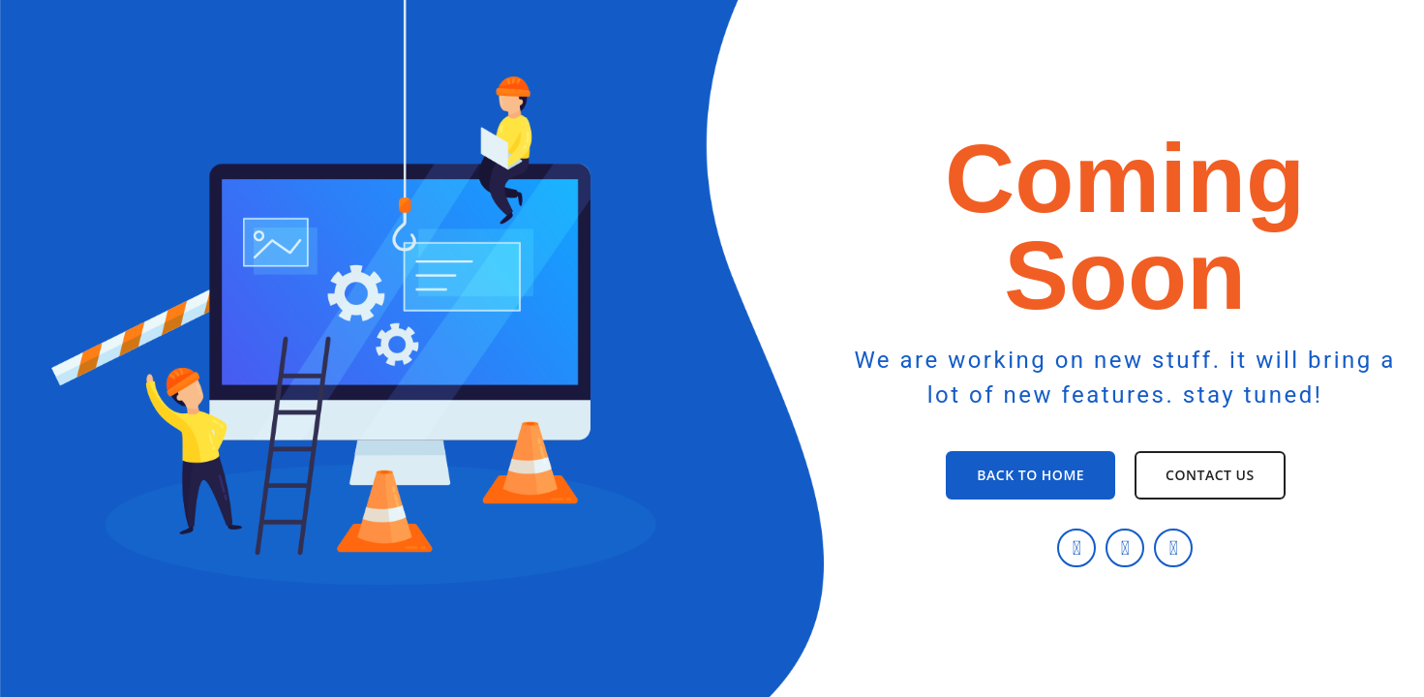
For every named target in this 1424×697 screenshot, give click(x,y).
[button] (1030, 475)
